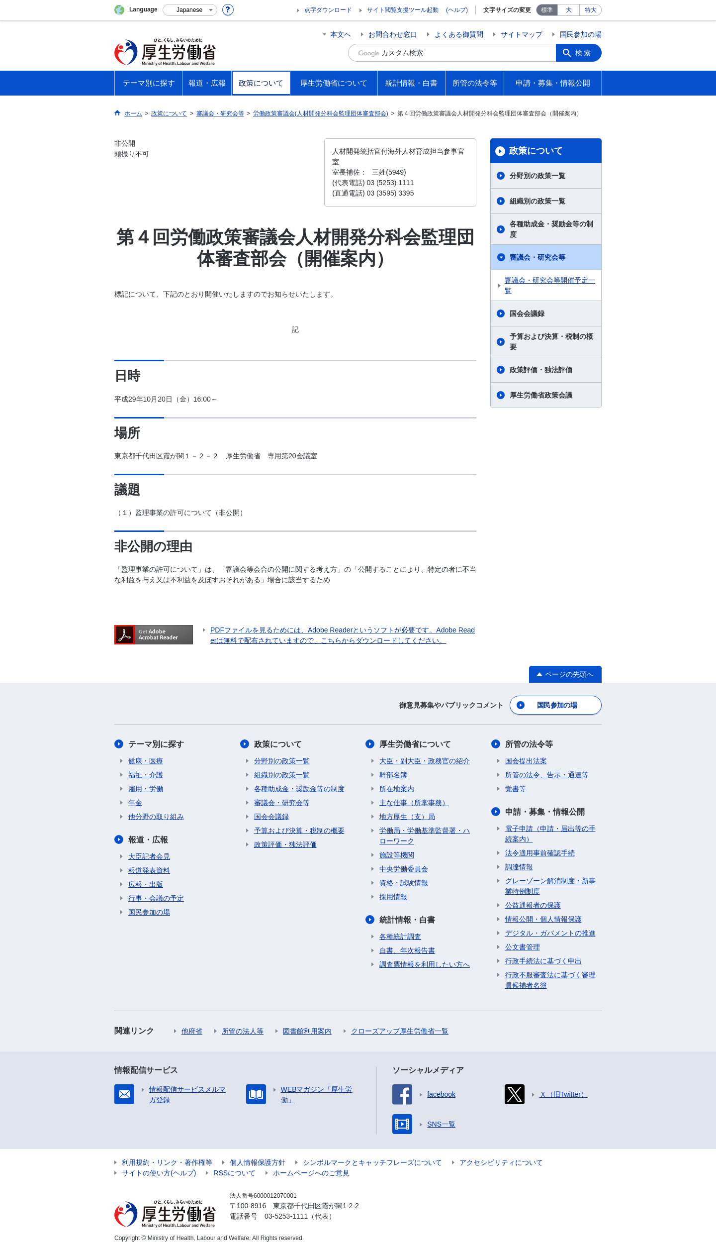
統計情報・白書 (407, 920)
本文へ (340, 34)
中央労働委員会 (403, 869)
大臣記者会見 (149, 856)
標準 (547, 9)
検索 (583, 53)
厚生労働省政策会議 (541, 395)
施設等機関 (396, 855)
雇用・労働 (145, 789)
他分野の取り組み (156, 817)
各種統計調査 (400, 936)
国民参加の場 (581, 34)
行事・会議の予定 (156, 898)
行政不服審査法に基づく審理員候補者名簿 (550, 980)
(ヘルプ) (457, 9)
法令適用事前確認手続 (540, 853)
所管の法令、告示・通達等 (547, 775)
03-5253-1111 (286, 1216)
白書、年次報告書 (407, 950)
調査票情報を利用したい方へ (424, 964)
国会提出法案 (526, 761)
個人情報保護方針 (257, 1162)
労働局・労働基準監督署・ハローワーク (424, 836)
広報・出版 (145, 884)
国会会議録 (527, 313)
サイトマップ (521, 34)
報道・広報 (148, 839)
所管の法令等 (529, 744)
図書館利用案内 (307, 1031)
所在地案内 (396, 789)
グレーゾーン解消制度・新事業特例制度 (550, 886)
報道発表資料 (149, 870)
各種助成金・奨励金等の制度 (551, 229)
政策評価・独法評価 (541, 370)
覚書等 (515, 789)
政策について (536, 151)
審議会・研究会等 (537, 257)
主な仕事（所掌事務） (414, 803)
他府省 (191, 1031)
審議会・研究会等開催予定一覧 (550, 285)
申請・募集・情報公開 (545, 812)
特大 (591, 9)
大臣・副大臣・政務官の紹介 (424, 761)
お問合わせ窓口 (392, 34)
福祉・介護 (145, 775)
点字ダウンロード (328, 9)
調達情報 (519, 867)
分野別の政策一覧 (537, 176)
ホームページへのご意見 (311, 1173)
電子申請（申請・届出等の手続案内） (550, 834)
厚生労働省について (415, 744)
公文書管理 (522, 947)
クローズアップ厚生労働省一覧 (399, 1031)
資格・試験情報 (403, 883)
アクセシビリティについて (501, 1162)
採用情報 (393, 897)
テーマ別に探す (156, 744)
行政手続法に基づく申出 (543, 961)
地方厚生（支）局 (407, 817)
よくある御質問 (459, 34)
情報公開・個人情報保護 (543, 919)
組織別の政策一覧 (537, 201)
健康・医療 (145, 761)
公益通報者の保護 (533, 905)
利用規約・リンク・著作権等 (167, 1162)
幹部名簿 (393, 775)
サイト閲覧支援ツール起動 (403, 9)
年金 (135, 803)
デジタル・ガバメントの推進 (550, 933)
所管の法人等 (243, 1031)
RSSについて (234, 1173)
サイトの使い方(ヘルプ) (159, 1173)
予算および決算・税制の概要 (551, 341)
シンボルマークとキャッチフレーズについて (372, 1162)
